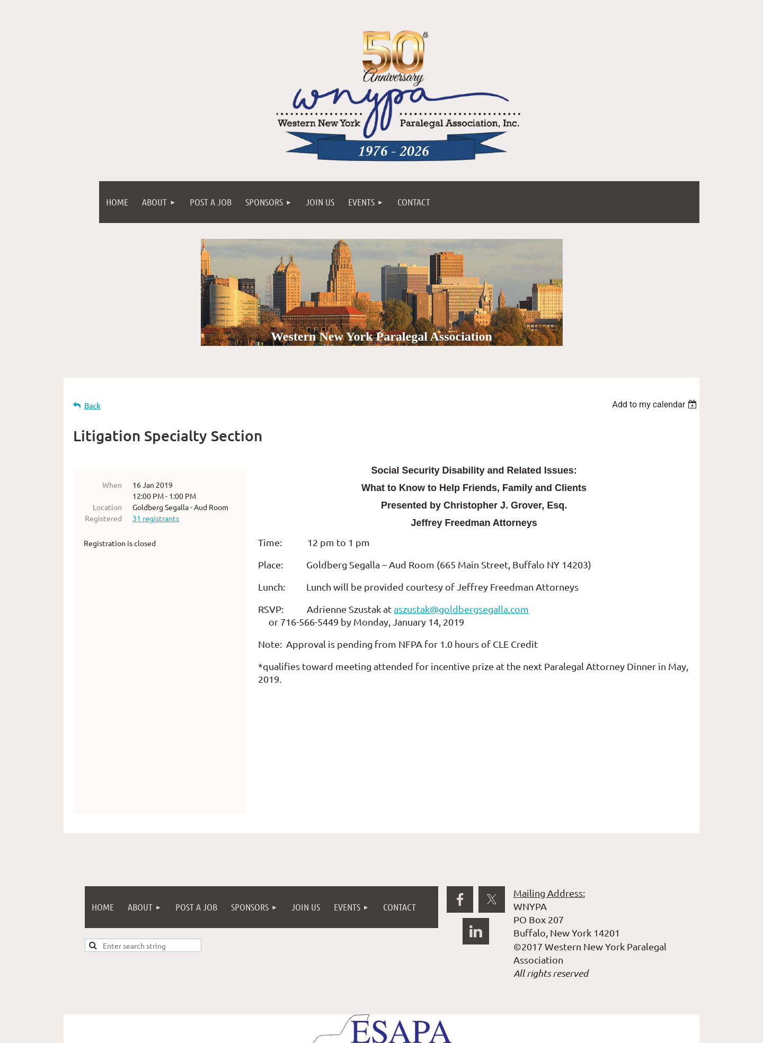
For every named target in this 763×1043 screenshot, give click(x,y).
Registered (103, 518)
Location (107, 507)
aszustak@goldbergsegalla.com (461, 608)
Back (92, 405)
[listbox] (655, 404)
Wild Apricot (573, 1033)
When (112, 484)
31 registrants (155, 518)
